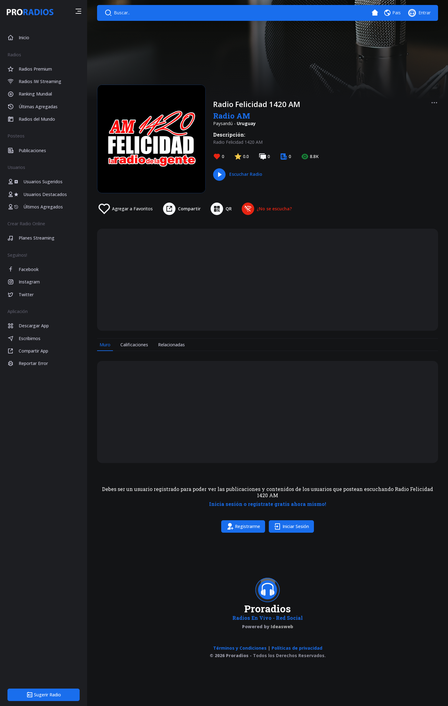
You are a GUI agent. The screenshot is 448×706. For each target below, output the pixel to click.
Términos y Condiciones (240, 648)
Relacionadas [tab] (171, 345)
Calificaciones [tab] (134, 345)
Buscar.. (122, 13)
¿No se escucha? (274, 209)
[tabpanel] (267, 448)
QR (229, 209)
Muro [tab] (105, 345)
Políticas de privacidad (297, 648)
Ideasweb (282, 626)
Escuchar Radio (245, 174)
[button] (78, 11)
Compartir (189, 209)
